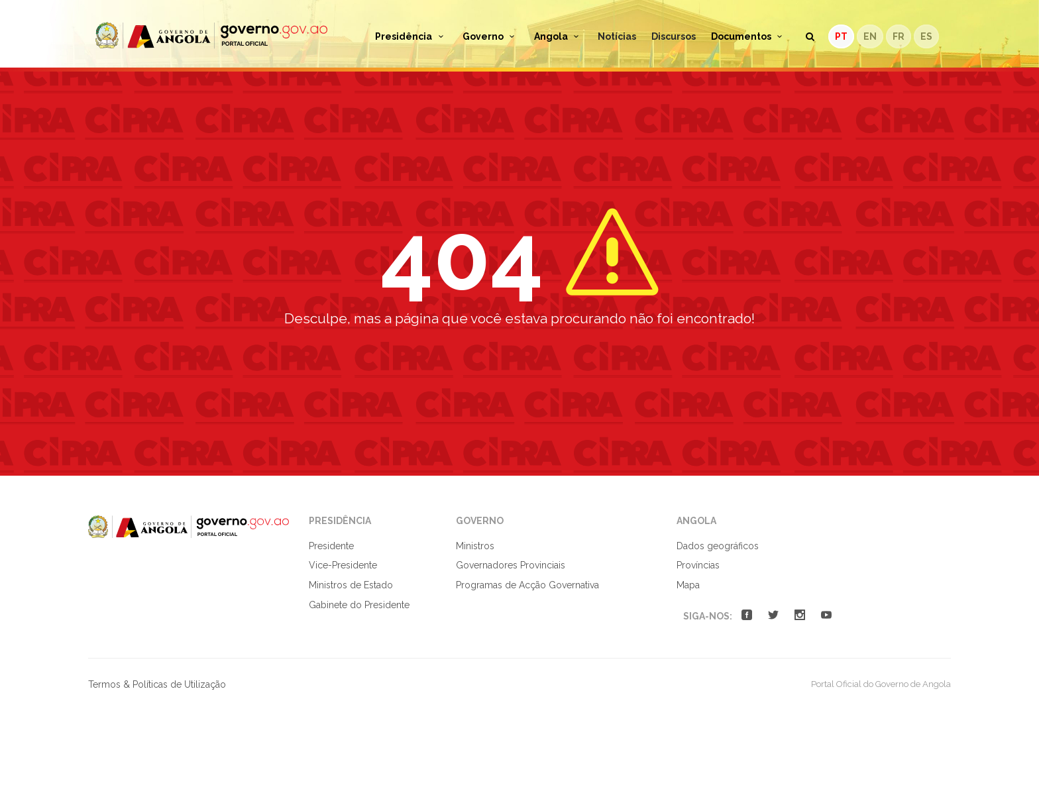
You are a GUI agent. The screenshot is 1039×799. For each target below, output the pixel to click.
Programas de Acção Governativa (527, 585)
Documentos (749, 36)
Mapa (688, 585)
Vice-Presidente (343, 565)
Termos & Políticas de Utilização (157, 684)
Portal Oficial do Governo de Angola (211, 35)
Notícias (617, 36)
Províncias (698, 565)
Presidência (411, 36)
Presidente (331, 546)
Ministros (475, 546)
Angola (558, 36)
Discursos (673, 36)
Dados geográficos (718, 546)
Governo (491, 36)
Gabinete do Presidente (359, 605)
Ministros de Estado (351, 585)
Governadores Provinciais (510, 565)
